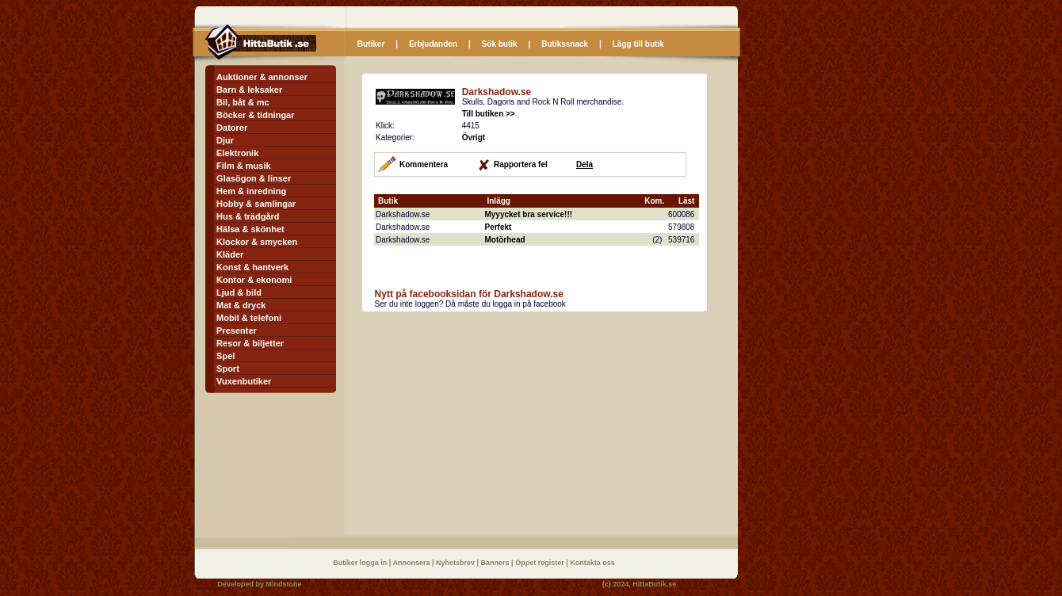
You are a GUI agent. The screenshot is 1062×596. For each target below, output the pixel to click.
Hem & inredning (251, 191)
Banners (496, 563)
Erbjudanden (433, 44)
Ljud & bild (239, 292)
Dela (584, 164)
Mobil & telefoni (248, 318)
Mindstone (284, 584)
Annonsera (412, 563)
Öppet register (540, 563)
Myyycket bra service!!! (528, 214)
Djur (225, 140)
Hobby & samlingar (256, 203)
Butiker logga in (361, 563)
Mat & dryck (241, 305)
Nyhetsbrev (456, 563)
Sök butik (500, 44)
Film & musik (243, 165)
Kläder (229, 254)
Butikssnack (564, 44)
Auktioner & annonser (262, 77)
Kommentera (423, 164)
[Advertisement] (495, 423)
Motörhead (504, 239)
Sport (227, 368)
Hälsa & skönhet (250, 229)
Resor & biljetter (250, 343)
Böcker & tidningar (255, 115)
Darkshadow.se (497, 91)
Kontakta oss (592, 563)
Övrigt (473, 137)
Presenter (236, 330)
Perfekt (497, 227)
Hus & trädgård (247, 216)
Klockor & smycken (256, 241)
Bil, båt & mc (242, 102)
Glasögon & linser (253, 178)
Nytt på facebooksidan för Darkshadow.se (469, 294)
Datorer (231, 127)
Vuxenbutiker (243, 381)
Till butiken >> (488, 113)
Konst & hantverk (252, 267)
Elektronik (237, 153)
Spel (225, 356)
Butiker (370, 44)
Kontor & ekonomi (254, 280)
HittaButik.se (654, 584)
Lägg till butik (638, 44)
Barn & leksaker (249, 89)
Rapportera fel (521, 164)
